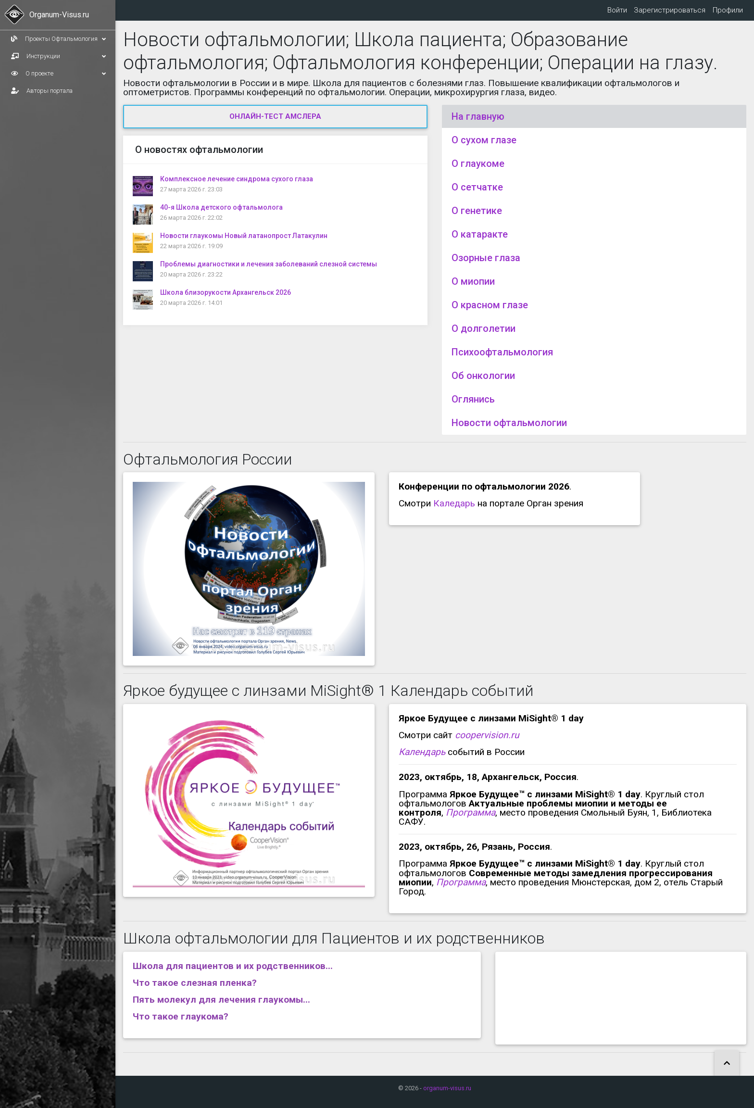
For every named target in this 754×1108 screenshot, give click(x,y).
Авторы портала (42, 90)
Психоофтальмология (502, 359)
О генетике (477, 218)
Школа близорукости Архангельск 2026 (225, 300)
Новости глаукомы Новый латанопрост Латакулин (243, 243)
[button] (727, 1063)
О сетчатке (477, 195)
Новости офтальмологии (509, 430)
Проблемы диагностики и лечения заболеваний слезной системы (268, 272)
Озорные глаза (486, 265)
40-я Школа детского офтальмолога (221, 215)
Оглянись (473, 407)
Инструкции (58, 56)
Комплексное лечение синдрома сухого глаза (236, 186)
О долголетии (483, 336)
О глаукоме (478, 171)
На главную (478, 124)
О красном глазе (490, 312)
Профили (727, 14)
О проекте (58, 73)
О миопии (473, 289)
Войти (615, 14)
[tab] (302, 973)
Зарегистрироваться (668, 14)
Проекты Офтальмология (58, 39)
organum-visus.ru (447, 1088)
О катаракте (480, 242)
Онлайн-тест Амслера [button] (275, 124)
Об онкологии (483, 383)
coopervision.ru (487, 742)
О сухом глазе (484, 147)
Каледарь (454, 510)
